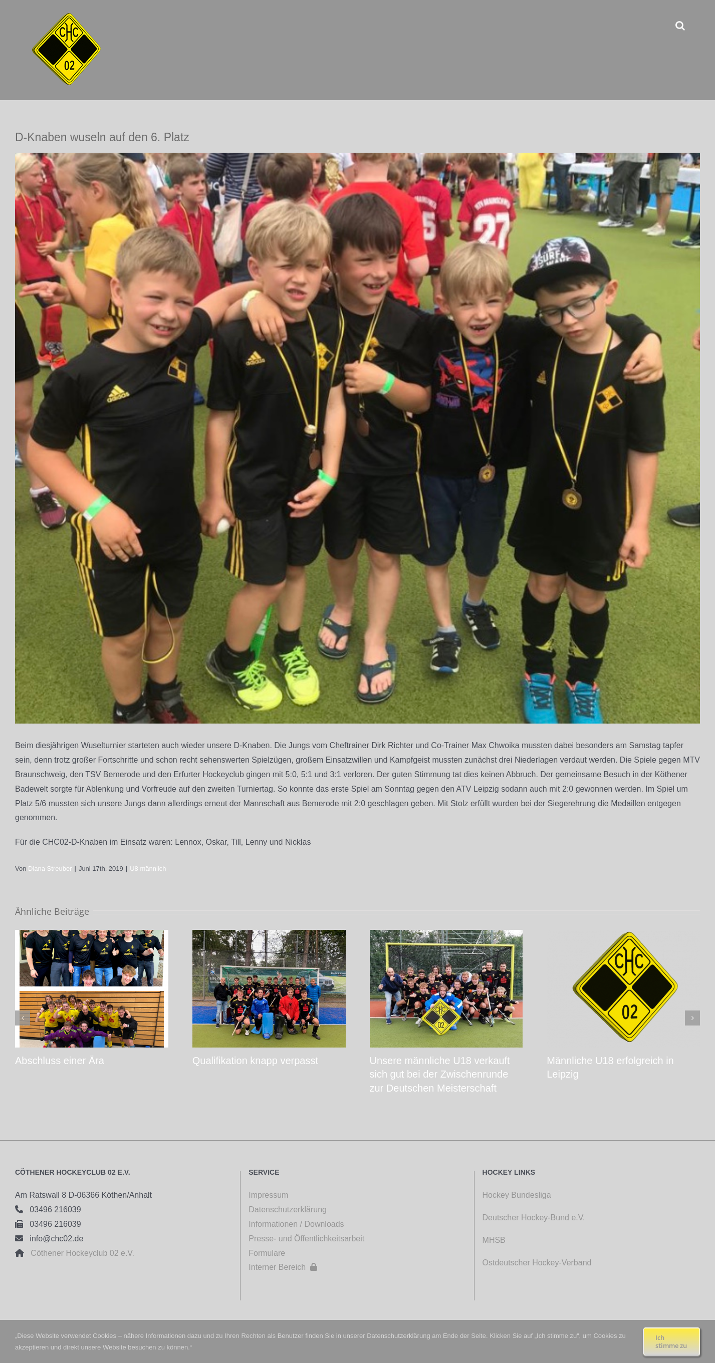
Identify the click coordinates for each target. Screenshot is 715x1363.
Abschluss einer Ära (59, 1060)
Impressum (268, 1195)
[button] (680, 25)
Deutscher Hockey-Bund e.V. (534, 1217)
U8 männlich (148, 868)
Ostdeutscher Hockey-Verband (538, 1262)
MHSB (494, 1240)
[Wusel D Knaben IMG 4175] (357, 438)
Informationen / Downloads (296, 1224)
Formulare (267, 1253)
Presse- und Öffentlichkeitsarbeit (306, 1238)
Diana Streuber (50, 868)
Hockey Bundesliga (517, 1195)
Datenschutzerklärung (288, 1209)
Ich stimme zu (671, 1341)
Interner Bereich (283, 1267)
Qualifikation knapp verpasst (255, 1060)
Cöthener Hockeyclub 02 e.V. (79, 1253)
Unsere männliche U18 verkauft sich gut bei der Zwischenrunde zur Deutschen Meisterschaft (440, 1074)
